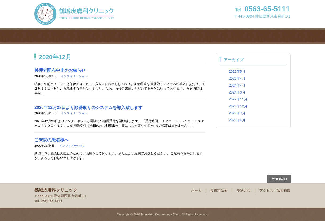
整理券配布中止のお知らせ (60, 70)
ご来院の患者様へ (51, 140)
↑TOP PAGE (278, 179)
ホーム (66, 36)
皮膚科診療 (130, 36)
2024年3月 (237, 92)
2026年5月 (237, 71)
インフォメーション (74, 76)
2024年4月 (237, 85)
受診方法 (194, 36)
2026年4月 (237, 78)
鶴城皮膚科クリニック (74, 14)
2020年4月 (237, 120)
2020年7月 (237, 113)
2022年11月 (238, 99)
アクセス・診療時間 (259, 36)
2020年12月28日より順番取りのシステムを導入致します (88, 107)
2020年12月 (238, 106)
